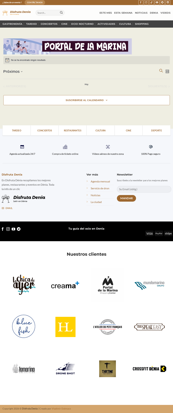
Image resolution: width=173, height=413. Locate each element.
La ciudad (96, 201)
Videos (165, 12)
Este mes (106, 12)
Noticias (141, 12)
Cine (64, 23)
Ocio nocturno (82, 23)
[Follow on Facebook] (140, 2)
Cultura (125, 23)
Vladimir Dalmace (61, 408)
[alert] (86, 60)
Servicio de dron (100, 188)
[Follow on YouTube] (157, 2)
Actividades (106, 23)
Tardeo (31, 23)
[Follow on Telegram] (162, 2)
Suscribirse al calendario (85, 100)
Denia (154, 12)
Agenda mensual (100, 181)
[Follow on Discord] (167, 2)
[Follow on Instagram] (146, 2)
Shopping (142, 23)
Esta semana (123, 12)
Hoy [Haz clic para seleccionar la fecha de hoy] (86, 84)
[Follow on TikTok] (151, 2)
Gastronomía (12, 23)
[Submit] (61, 13)
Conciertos (49, 23)
